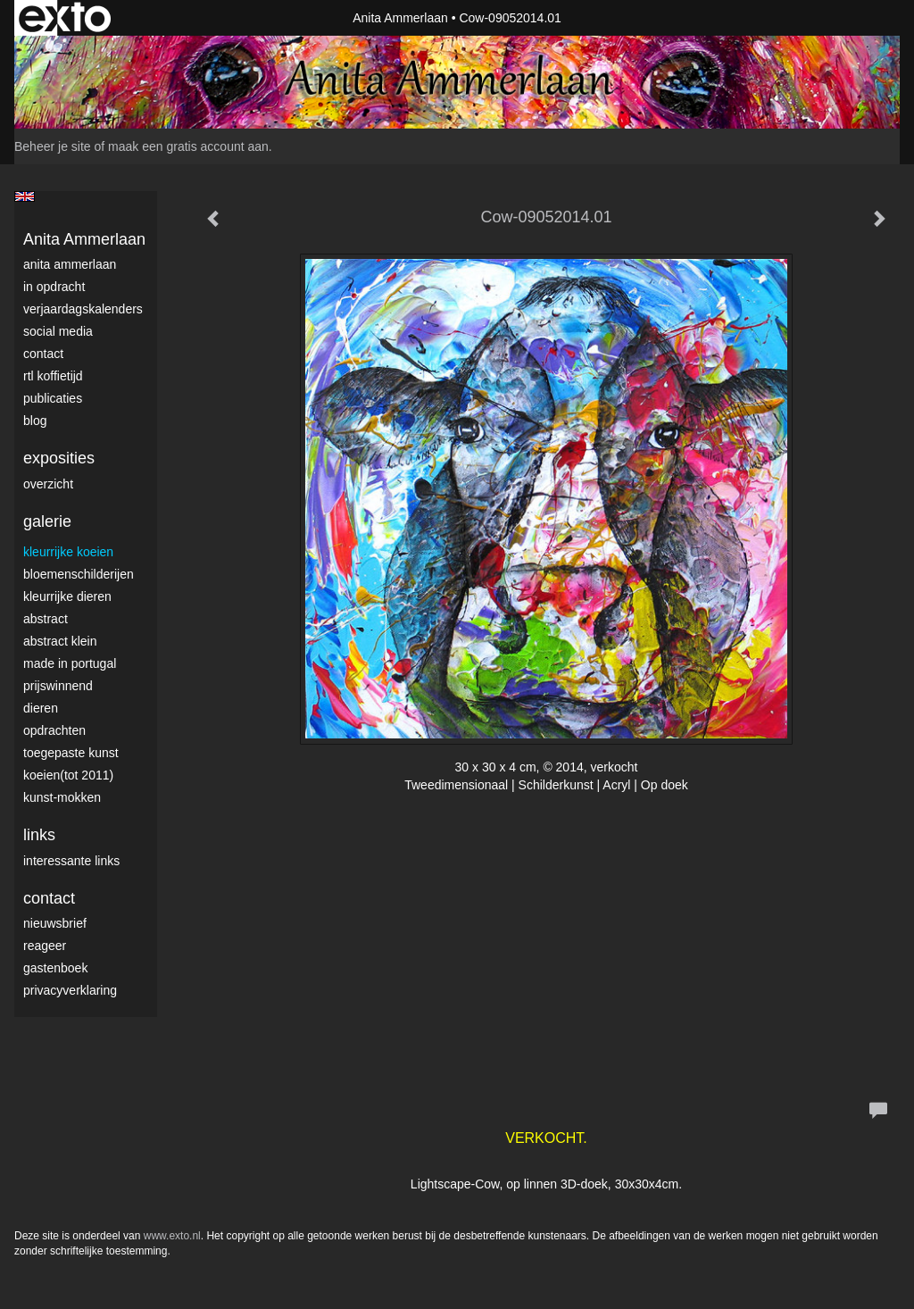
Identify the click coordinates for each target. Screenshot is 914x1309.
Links (39, 835)
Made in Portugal (69, 663)
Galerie (47, 521)
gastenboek (55, 968)
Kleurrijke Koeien (68, 552)
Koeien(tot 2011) (68, 775)
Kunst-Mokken (62, 797)
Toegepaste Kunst (71, 753)
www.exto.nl (172, 1236)
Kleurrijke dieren (67, 596)
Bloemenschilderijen (78, 574)
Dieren (40, 708)
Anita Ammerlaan (400, 18)
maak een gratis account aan (188, 146)
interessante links (71, 861)
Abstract (45, 619)
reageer (44, 945)
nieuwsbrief (55, 923)
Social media (58, 331)
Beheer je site (52, 146)
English (24, 196)
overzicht (48, 484)
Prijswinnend (58, 686)
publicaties (52, 398)
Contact (43, 353)
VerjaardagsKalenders (83, 309)
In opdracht (54, 286)
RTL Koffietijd (53, 376)
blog (34, 420)
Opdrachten (54, 730)
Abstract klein (59, 641)
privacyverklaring (70, 990)
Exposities (59, 458)
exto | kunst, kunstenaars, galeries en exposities (64, 18)
